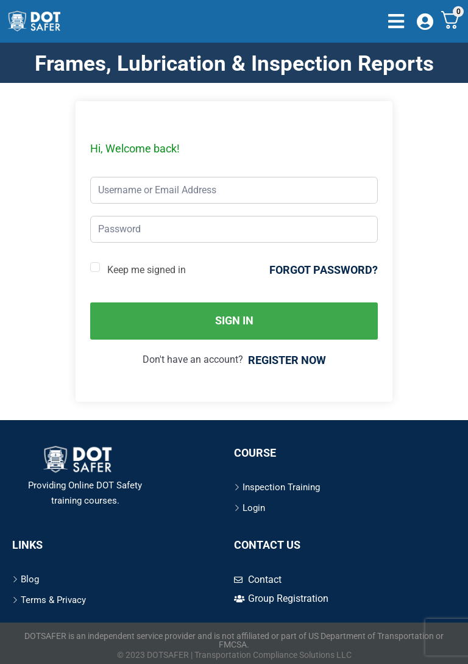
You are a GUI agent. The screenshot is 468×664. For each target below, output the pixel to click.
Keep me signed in (146, 270)
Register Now (287, 360)
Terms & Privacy (53, 599)
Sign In (234, 320)
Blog (30, 579)
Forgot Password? (323, 269)
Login (254, 507)
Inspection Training (281, 487)
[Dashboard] (426, 21)
